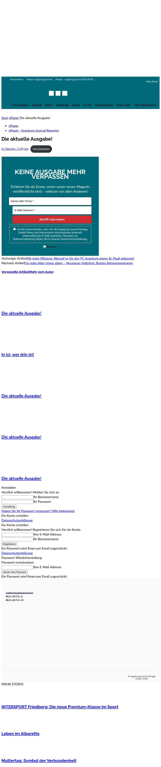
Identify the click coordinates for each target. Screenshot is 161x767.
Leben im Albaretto (20, 733)
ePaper (14, 118)
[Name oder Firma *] (50, 201)
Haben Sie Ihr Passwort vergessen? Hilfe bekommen (38, 511)
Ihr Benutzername (46, 497)
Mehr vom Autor (41, 272)
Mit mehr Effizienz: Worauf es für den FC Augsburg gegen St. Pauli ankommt (80, 258)
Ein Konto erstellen (14, 516)
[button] (72, 93)
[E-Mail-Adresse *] (52, 210)
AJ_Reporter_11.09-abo (14, 149)
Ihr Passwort (42, 501)
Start (4, 118)
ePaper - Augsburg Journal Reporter (34, 130)
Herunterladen (41, 149)
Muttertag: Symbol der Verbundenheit (38, 760)
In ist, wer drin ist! (17, 354)
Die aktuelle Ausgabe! (21, 313)
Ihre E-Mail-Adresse (47, 534)
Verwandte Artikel (15, 272)
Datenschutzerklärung (17, 520)
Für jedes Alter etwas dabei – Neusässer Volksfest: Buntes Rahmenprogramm (78, 263)
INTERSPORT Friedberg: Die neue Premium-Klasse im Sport (59, 706)
